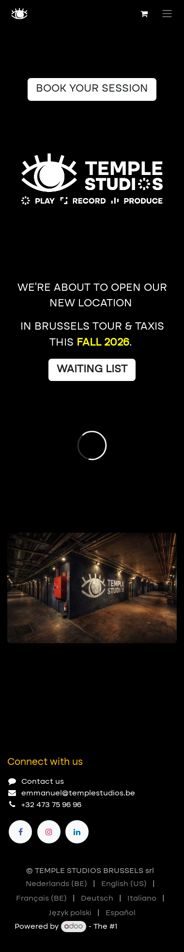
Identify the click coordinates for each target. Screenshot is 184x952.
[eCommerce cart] (143, 13)
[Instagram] (49, 831)
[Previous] (138, 658)
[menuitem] (56, 884)
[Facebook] (20, 831)
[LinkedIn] (77, 831)
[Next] (165, 658)
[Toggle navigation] (167, 13)
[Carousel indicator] (11, 658)
